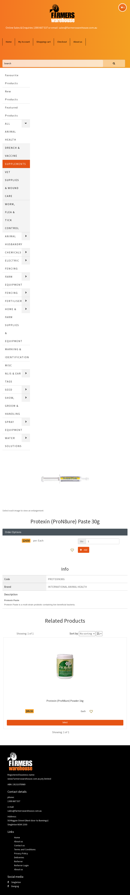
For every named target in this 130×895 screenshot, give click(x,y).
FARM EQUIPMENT (13, 280)
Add (83, 549)
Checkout (62, 41)
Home (9, 41)
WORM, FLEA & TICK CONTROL (12, 216)
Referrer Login (21, 865)
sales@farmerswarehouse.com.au (78, 27)
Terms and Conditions (25, 849)
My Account (24, 41)
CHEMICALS (13, 252)
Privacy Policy (21, 853)
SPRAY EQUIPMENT (13, 426)
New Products (11, 95)
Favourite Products (12, 79)
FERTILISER (13, 301)
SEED (8, 389)
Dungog (13, 886)
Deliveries (19, 857)
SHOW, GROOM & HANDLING (12, 405)
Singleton (14, 882)
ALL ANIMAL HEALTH (10, 131)
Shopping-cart (43, 41)
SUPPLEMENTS (15, 164)
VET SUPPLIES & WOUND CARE (12, 184)
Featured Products (11, 111)
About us (77, 41)
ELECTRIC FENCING (12, 264)
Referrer (18, 861)
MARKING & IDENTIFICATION (17, 353)
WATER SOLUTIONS (13, 442)
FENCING (11, 292)
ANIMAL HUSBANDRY (13, 240)
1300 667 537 (13, 801)
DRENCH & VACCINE (12, 151)
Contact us (19, 845)
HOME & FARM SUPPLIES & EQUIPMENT (13, 325)
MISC (8, 365)
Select (65, 722)
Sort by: (74, 633)
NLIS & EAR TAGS (13, 377)
